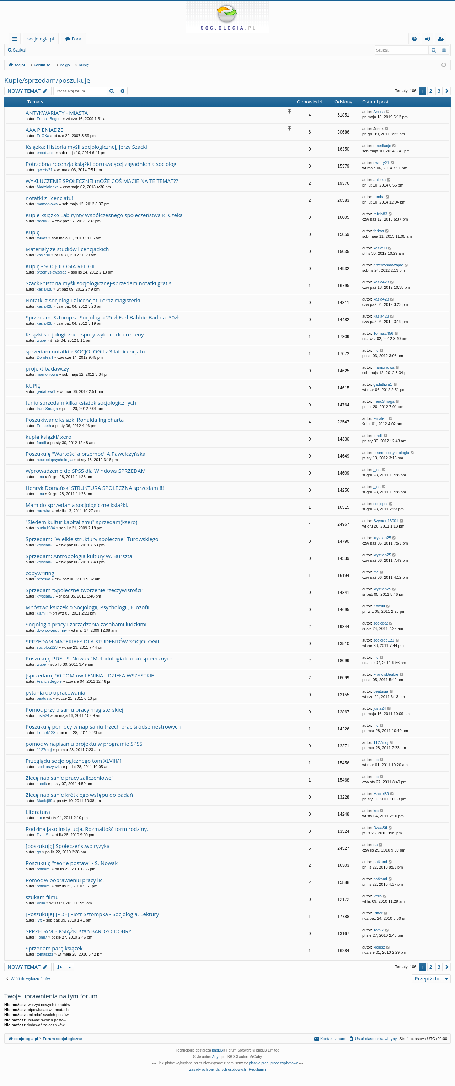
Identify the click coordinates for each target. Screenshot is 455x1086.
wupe (41, 340)
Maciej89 (44, 801)
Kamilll (42, 613)
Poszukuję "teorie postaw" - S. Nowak (72, 862)
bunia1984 (46, 528)
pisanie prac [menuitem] (258, 1063)
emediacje (45, 153)
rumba (378, 197)
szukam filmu (42, 897)
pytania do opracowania (55, 692)
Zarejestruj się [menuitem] (442, 40)
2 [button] (430, 90)
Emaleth (44, 425)
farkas (42, 238)
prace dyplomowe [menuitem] (284, 1063)
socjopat (380, 504)
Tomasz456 (383, 333)
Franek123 (46, 732)
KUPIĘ (33, 385)
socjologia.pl (40, 39)
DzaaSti (43, 835)
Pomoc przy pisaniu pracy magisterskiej (74, 709)
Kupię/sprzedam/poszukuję (47, 80)
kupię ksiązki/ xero (48, 436)
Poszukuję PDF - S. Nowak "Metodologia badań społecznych (99, 658)
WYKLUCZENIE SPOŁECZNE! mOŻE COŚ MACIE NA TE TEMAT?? (102, 180)
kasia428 (44, 289)
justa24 (43, 715)
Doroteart (45, 357)
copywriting (40, 573)
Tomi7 (42, 937)
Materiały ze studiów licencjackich (67, 249)
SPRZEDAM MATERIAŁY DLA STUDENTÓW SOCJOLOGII (92, 641)
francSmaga (47, 408)
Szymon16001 (385, 521)
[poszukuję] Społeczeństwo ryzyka (68, 845)
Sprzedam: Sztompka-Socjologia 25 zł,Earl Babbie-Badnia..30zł (102, 317)
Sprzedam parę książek (54, 948)
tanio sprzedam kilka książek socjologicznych (81, 402)
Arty (215, 1057)
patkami (43, 869)
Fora (76, 39)
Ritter (377, 913)
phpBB (217, 1050)
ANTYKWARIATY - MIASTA (57, 112)
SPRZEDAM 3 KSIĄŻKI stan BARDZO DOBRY (79, 931)
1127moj (44, 749)
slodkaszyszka (49, 766)
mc (376, 350)
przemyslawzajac (51, 272)
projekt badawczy (47, 368)
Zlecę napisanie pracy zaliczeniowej (69, 777)
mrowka (43, 511)
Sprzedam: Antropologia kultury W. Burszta (79, 556)
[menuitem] (414, 38)
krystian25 (45, 545)
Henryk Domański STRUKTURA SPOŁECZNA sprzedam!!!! (95, 487)
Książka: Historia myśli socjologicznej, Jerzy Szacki (86, 146)
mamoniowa (47, 204)
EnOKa (43, 136)
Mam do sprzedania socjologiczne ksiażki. (77, 504)
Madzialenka (48, 187)
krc (39, 818)
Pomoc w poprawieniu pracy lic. (65, 880)
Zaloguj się (46, 50)
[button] (447, 91)
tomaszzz (45, 954)
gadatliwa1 (46, 391)
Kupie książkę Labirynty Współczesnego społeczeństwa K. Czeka (104, 214)
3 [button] (439, 90)
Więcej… (16, 40)
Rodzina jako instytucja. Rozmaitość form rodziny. (87, 828)
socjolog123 (47, 647)
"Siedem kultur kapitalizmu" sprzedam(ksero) (81, 521)
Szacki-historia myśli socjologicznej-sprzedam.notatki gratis (98, 283)
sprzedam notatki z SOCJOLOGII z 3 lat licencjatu (85, 351)
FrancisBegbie (49, 119)
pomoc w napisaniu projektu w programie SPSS (84, 743)
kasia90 (43, 255)
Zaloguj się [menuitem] (429, 40)
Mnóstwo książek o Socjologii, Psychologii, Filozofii (87, 607)
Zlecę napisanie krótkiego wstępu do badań (79, 794)
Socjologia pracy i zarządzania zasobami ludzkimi (86, 624)
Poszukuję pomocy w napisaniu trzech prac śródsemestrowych (103, 726)
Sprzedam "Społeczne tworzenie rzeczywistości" (85, 590)
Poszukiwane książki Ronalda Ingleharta (75, 419)
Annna (379, 111)
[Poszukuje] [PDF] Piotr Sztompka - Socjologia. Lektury (92, 914)
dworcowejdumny (52, 630)
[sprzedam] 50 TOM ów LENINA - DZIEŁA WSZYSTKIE (90, 675)
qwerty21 (45, 170)
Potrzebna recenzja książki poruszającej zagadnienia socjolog (101, 163)
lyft (39, 920)
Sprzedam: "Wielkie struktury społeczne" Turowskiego (92, 538)
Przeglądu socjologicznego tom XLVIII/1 (74, 760)
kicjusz (379, 947)
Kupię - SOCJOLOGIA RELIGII (60, 266)
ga (39, 852)
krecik (42, 784)
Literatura (38, 811)
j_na (40, 477)
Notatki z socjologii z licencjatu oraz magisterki (83, 300)
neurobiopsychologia (55, 460)
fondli (41, 443)
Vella (41, 903)
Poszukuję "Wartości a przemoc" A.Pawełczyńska (85, 453)
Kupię (33, 232)
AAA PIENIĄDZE (45, 129)
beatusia (44, 698)
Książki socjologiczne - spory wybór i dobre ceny (85, 334)
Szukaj (19, 50)
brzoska (43, 579)
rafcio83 (43, 221)
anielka (379, 180)
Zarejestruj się (80, 50)
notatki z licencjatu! (49, 197)
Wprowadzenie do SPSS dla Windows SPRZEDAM (86, 470)
